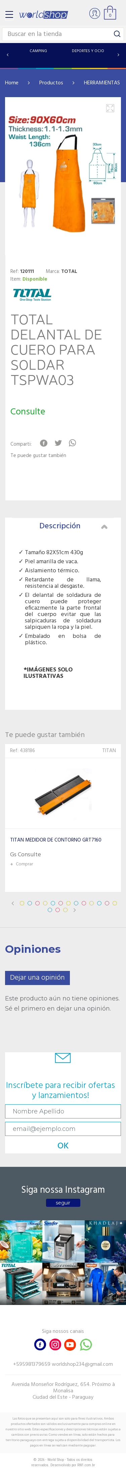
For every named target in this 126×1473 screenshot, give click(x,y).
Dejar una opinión (37, 978)
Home (11, 83)
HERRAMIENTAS (102, 83)
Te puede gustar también (38, 456)
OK (63, 1146)
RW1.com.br (86, 1465)
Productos (51, 83)
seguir (63, 1203)
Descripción (73, 526)
